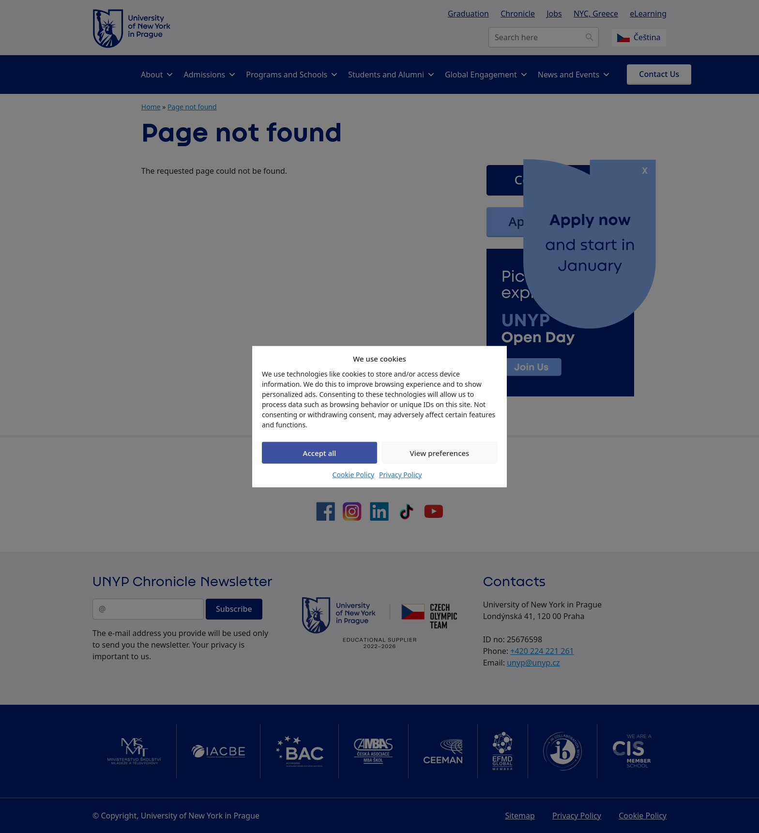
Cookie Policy (353, 474)
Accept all (319, 452)
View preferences (440, 452)
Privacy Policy (400, 474)
